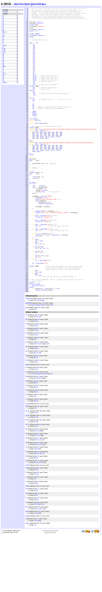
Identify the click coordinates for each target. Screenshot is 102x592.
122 (51, 430)
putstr (38, 237)
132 (35, 357)
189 (40, 373)
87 (34, 469)
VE (3, 89)
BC (3, 18)
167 (40, 435)
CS (3, 27)
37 (38, 442)
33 (38, 408)
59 (38, 564)
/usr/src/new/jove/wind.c (39, 430)
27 (38, 495)
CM (3, 23)
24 (38, 538)
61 (38, 451)
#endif (31, 36)
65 (38, 534)
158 (43, 561)
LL (3, 50)
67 (38, 504)
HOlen (4, 36)
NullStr (49, 243)
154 (38, 577)
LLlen (4, 52)
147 (38, 506)
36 (38, 447)
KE (3, 45)
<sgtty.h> (40, 34)
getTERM (5, 12)
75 (41, 573)
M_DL (3, 59)
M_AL (3, 55)
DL (3, 30)
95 (37, 405)
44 (38, 456)
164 (43, 400)
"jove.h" (39, 25)
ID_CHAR (37, 339)
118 (43, 360)
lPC (3, 95)
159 (40, 496)
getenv (41, 221)
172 (35, 536)
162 (40, 501)
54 (38, 490)
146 (35, 506)
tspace (41, 146)
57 (38, 545)
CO (3, 25)
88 (34, 440)
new (27, 4)
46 (40, 481)
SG (3, 70)
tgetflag (43, 273)
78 (40, 580)
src (22, 4)
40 (38, 424)
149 (35, 561)
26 (38, 508)
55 (38, 486)
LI (3, 48)
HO (3, 34)
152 (35, 570)
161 (40, 400)
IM (3, 41)
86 (34, 405)
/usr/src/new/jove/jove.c (38, 362)
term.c (42, 4)
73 (40, 460)
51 (38, 517)
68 (38, 559)
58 (37, 438)
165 (43, 501)
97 (37, 440)
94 (37, 378)
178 (40, 492)
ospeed (4, 96)
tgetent (38, 252)
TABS (3, 77)
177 (37, 492)
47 (41, 472)
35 (38, 550)
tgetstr (55, 280)
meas (41, 155)
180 (40, 487)
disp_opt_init (37, 341)
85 (34, 378)
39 (38, 525)
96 (37, 469)
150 (38, 561)
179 (37, 487)
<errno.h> (39, 27)
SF (3, 68)
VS (3, 91)
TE (3, 79)
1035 (51, 362)
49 (40, 477)
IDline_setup (40, 346)
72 (40, 421)
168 (43, 435)
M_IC (3, 61)
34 (38, 555)
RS (3, 64)
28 (39, 390)
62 (38, 429)
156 (40, 565)
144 (41, 357)
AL (3, 16)
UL (3, 82)
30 (38, 381)
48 (40, 468)
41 (38, 403)
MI (3, 54)
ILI (3, 39)
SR (3, 75)
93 (37, 373)
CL (3, 21)
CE (3, 20)
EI (3, 32)
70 (40, 522)
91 (37, 575)
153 (38, 570)
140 (35, 396)
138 (38, 357)
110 (43, 355)
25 (38, 399)
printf (34, 211)
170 (35, 465)
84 (34, 373)
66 (38, 463)
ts (40, 153)
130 (35, 366)
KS (3, 46)
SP (3, 73)
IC (3, 38)
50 (38, 499)
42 (38, 433)
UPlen (4, 86)
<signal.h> (41, 41)
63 (38, 394)
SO (3, 71)
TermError (32, 205)
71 (40, 543)
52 (38, 513)
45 (38, 376)
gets (30, 189)
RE (3, 63)
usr (17, 4)
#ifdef (31, 28)
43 (38, 412)
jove (34, 4)
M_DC (3, 57)
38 (38, 529)
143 (35, 453)
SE (3, 66)
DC (3, 29)
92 (39, 568)
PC (39, 143)
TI (3, 80)
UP (3, 84)
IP (3, 43)
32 (38, 372)
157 (43, 565)
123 (35, 582)
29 (38, 385)
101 (39, 364)
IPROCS (37, 39)
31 (38, 417)
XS (3, 93)
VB (3, 88)
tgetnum (43, 257)
